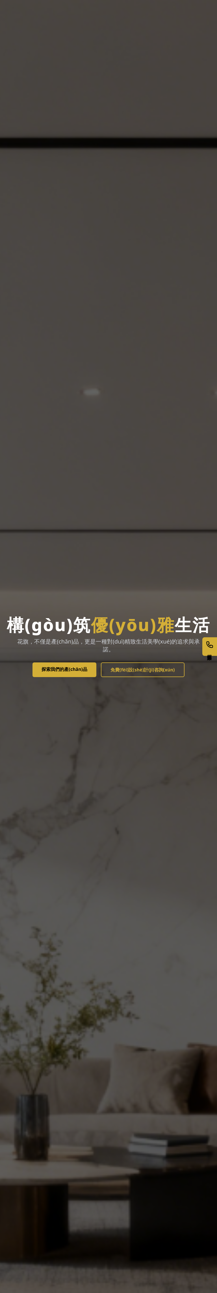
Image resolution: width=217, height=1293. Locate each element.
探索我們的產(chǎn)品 (64, 669)
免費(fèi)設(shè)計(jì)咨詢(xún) (142, 670)
